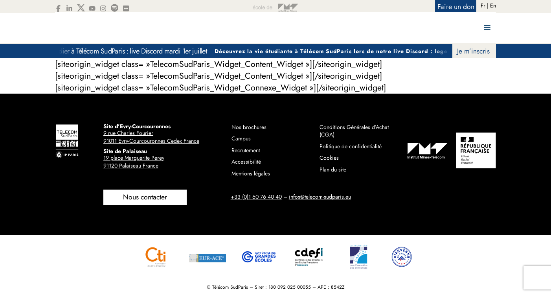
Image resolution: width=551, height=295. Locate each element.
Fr (483, 5)
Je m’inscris (473, 51)
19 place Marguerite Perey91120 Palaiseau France (133, 162)
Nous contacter (145, 197)
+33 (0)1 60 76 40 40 (256, 197)
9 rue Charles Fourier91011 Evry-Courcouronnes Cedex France (151, 137)
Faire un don (455, 7)
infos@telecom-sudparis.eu (320, 197)
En (493, 5)
